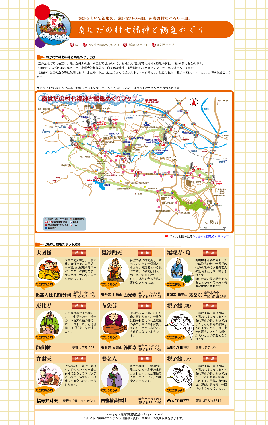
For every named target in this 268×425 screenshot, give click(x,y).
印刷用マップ (165, 45)
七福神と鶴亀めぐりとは (103, 45)
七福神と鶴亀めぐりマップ (211, 236)
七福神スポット (138, 45)
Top (77, 45)
